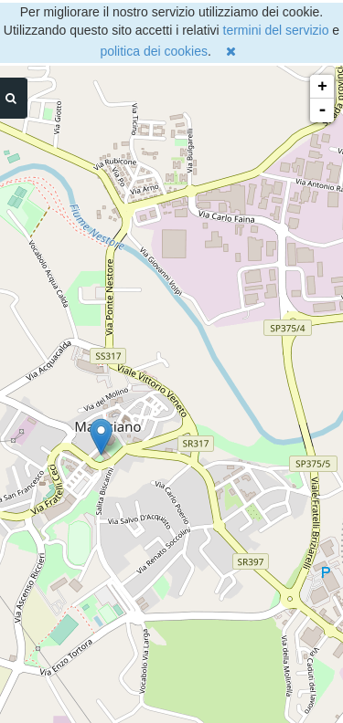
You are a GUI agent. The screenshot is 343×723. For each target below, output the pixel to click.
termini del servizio (276, 30)
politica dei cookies (154, 51)
